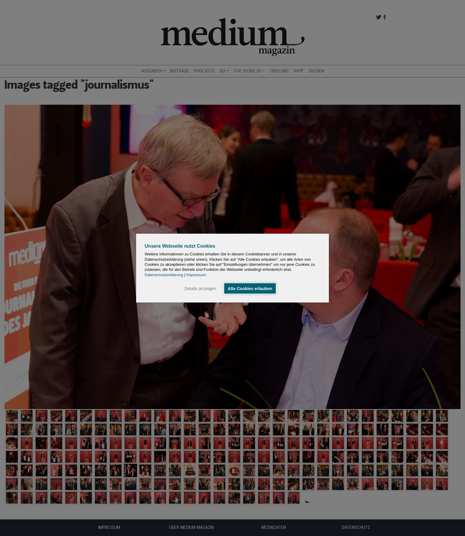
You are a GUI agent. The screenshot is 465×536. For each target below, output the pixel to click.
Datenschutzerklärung (164, 274)
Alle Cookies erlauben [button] (250, 288)
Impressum (196, 274)
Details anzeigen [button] (200, 288)
